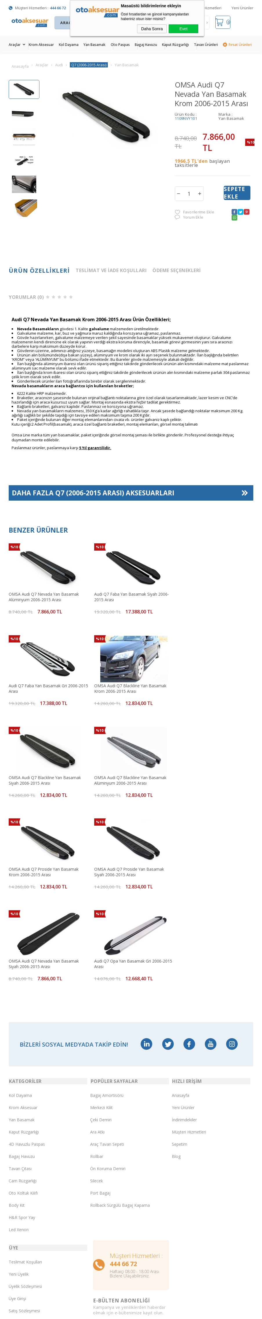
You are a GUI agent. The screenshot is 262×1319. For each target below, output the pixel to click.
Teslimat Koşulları (25, 1167)
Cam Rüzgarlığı (23, 1086)
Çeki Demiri (101, 1025)
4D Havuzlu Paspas (27, 1049)
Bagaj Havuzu (146, 44)
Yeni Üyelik (19, 1179)
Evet (183, 28)
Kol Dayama (69, 44)
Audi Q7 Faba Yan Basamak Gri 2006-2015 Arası (209, 596)
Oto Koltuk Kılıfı (23, 1098)
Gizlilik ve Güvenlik (25, 1240)
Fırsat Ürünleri (240, 44)
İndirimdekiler (184, 1025)
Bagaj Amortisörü (106, 1000)
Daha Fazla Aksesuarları (93, 494)
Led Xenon (19, 1135)
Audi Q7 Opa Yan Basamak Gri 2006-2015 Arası (43, 868)
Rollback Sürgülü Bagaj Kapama (120, 1110)
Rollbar (96, 1061)
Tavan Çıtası (20, 1074)
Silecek (96, 1086)
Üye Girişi (17, 1204)
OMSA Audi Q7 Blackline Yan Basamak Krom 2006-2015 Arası (45, 687)
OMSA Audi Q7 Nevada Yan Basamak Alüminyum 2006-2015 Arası (44, 596)
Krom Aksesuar (41, 44)
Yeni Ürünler (242, 7)
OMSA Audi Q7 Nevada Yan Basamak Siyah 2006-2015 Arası (209, 777)
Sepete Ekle (234, 193)
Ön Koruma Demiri (107, 1074)
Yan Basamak (94, 44)
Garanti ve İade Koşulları (31, 1228)
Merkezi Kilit (101, 1012)
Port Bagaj (100, 1098)
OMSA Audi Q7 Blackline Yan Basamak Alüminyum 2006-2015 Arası (210, 687)
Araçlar (15, 44)
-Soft (101, 1304)
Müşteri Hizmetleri (205, 7)
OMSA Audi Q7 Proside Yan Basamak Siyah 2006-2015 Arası (126, 777)
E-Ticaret (114, 1304)
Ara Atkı (97, 1037)
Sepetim (179, 1049)
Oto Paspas (120, 44)
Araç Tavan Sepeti (107, 1049)
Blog (176, 1061)
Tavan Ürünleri (206, 44)
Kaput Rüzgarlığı (175, 44)
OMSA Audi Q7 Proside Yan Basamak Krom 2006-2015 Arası (44, 777)
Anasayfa (180, 1000)
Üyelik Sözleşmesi (25, 1192)
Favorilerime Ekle (194, 212)
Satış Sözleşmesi (24, 1216)
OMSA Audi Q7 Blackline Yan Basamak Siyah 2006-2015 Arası (127, 687)
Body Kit (17, 1110)
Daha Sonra (152, 28)
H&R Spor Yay (22, 1122)
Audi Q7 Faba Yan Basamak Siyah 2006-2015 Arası (128, 596)
